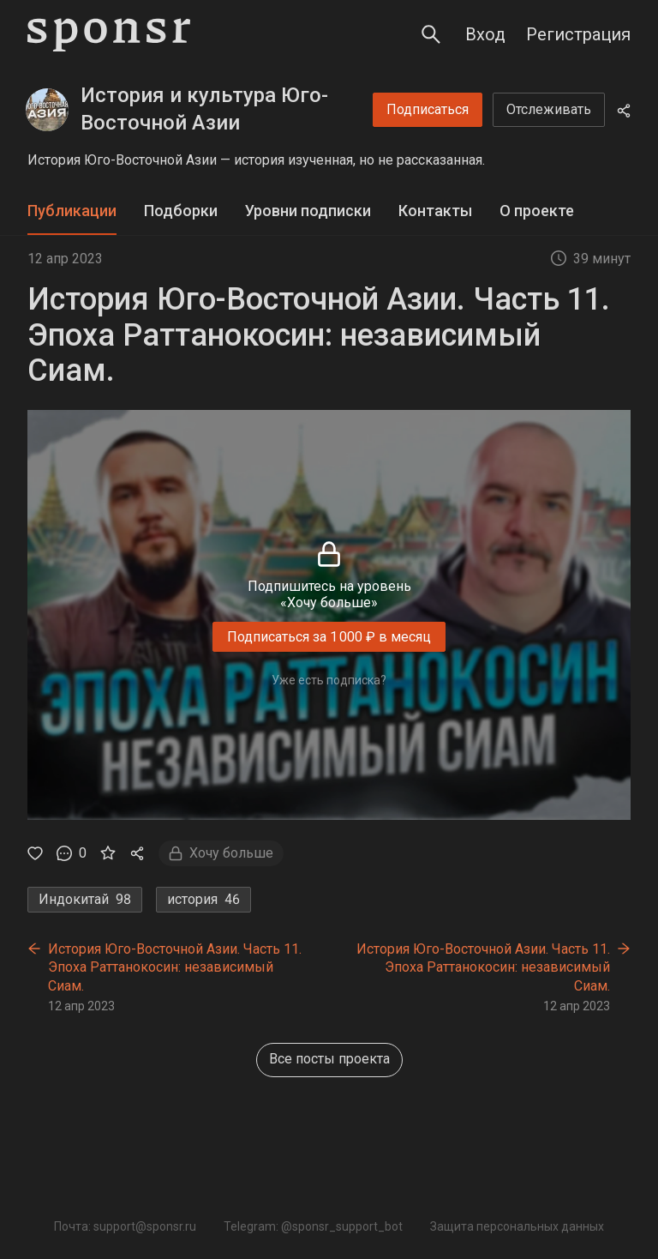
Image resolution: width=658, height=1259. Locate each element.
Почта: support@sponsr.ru (125, 1226)
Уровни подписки (308, 211)
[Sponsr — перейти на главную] (108, 34)
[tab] (72, 211)
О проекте (536, 211)
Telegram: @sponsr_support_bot (313, 1226)
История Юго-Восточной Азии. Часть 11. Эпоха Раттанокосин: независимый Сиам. (175, 967)
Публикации (72, 211)
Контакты (435, 211)
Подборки (181, 211)
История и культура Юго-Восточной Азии (204, 109)
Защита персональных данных (517, 1226)
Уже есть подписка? (329, 680)
